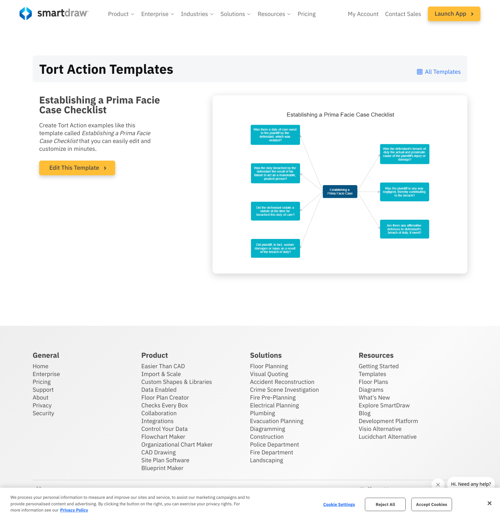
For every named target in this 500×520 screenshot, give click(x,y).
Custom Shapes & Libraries (176, 382)
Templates (372, 374)
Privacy (42, 405)
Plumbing (262, 413)
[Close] (489, 503)
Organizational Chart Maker (177, 444)
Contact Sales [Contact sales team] (403, 14)
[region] (250, 504)
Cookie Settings (339, 504)
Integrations (157, 421)
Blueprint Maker (162, 468)
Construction (267, 436)
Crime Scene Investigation (284, 389)
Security (43, 413)
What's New (374, 397)
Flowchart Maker (163, 436)
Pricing (42, 382)
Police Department (274, 444)
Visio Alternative (380, 429)
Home (40, 366)
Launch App (454, 13)
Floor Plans (373, 382)
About (41, 397)
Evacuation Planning (276, 421)
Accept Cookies (431, 504)
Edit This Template (74, 167)
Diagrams (371, 389)
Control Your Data (164, 429)
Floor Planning (269, 366)
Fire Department (271, 452)
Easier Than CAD (163, 366)
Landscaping (266, 460)
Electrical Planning (274, 405)
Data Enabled (159, 389)
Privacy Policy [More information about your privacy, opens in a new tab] (74, 510)
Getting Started (379, 366)
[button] (121, 14)
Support (43, 389)
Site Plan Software (165, 460)
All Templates (438, 71)
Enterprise (46, 374)
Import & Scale (161, 374)
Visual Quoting (269, 374)
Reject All (385, 504)
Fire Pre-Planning (273, 397)
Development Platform (388, 421)
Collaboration (159, 413)
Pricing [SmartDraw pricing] (307, 14)
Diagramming (267, 429)
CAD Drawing (158, 452)
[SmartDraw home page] (54, 13)
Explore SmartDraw (384, 405)
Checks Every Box (164, 405)
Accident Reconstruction (282, 382)
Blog (364, 413)
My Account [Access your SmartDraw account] (363, 14)
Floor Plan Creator (165, 397)
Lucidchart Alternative (388, 436)
